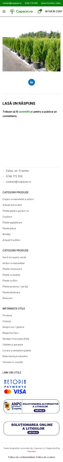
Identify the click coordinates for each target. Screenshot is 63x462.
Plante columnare (12, 269)
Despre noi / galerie (13, 327)
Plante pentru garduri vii (16, 211)
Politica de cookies (45, 457)
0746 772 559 (31, 3)
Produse (7, 315)
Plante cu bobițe (11, 275)
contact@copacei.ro (12, 3)
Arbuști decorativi (12, 205)
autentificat (26, 111)
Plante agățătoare (12, 222)
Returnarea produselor (15, 356)
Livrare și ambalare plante (17, 350)
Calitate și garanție (13, 344)
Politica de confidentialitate (22, 457)
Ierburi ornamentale (14, 263)
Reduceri (8, 298)
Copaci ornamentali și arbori (18, 199)
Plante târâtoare (11, 292)
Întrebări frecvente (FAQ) (16, 339)
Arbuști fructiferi (11, 240)
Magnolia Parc (11, 333)
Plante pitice (9, 228)
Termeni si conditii (13, 362)
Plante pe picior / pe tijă (15, 286)
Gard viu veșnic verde (14, 257)
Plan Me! (31, 451)
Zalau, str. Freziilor (17, 170)
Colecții (7, 321)
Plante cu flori (10, 280)
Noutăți (7, 234)
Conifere (7, 216)
